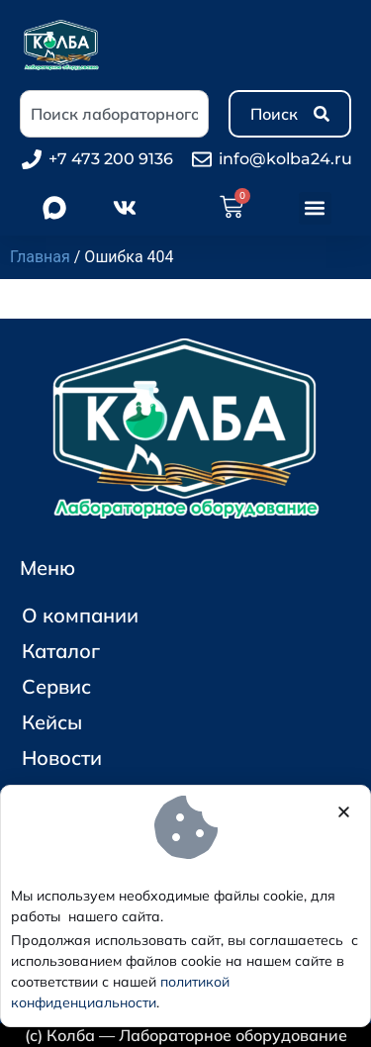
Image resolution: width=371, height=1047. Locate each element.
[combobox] (114, 114)
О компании (80, 615)
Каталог (66, 650)
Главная (40, 256)
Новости (62, 757)
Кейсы (52, 722)
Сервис (56, 686)
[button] (315, 208)
